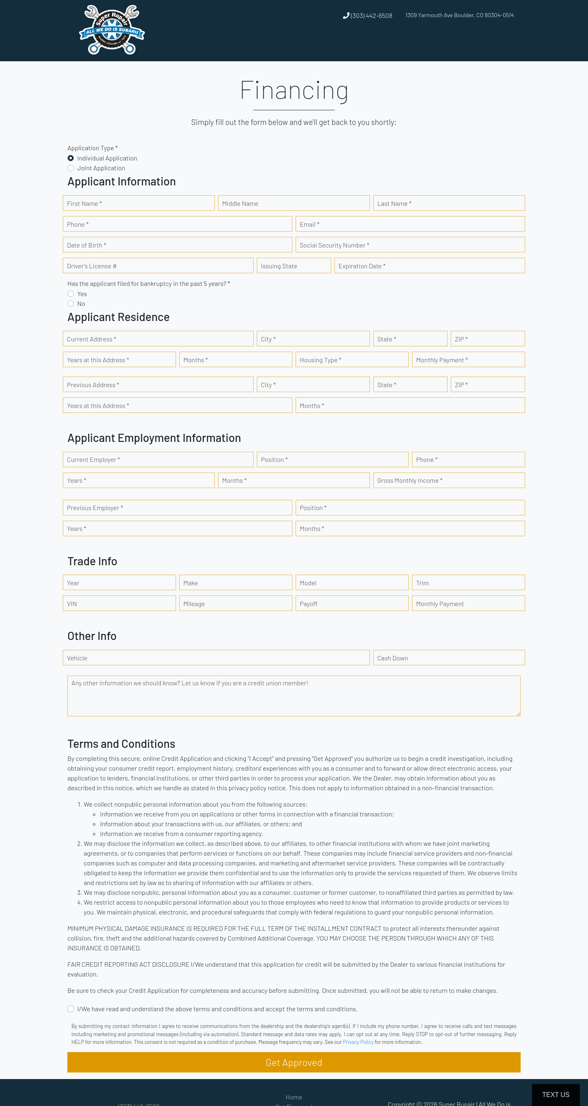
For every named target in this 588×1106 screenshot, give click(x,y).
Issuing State (279, 266)
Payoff (309, 603)
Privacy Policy (358, 1042)
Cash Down (392, 658)
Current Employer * (93, 459)
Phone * (78, 224)
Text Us (556, 1094)
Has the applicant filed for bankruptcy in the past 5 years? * (148, 283)
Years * (76, 480)
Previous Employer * (95, 507)
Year (73, 582)
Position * (274, 459)
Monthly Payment (440, 603)
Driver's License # (92, 266)
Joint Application (101, 168)
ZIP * (461, 339)
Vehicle (77, 658)
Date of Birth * (86, 245)
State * (386, 339)
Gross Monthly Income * (410, 480)
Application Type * (92, 148)
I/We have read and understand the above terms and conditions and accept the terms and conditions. (217, 1008)
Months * (195, 359)
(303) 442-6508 (367, 15)
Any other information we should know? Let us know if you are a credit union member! (189, 683)
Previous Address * (93, 384)
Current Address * (91, 339)
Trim (422, 582)
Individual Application (107, 158)
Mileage (194, 603)
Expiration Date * (362, 266)
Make (190, 582)
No (81, 303)
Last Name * (394, 203)
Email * (309, 224)
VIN (72, 603)
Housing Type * (320, 359)
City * (268, 339)
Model (308, 582)
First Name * (84, 203)
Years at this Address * (98, 359)
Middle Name (240, 203)
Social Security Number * (335, 245)
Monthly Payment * (442, 359)
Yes (82, 293)
